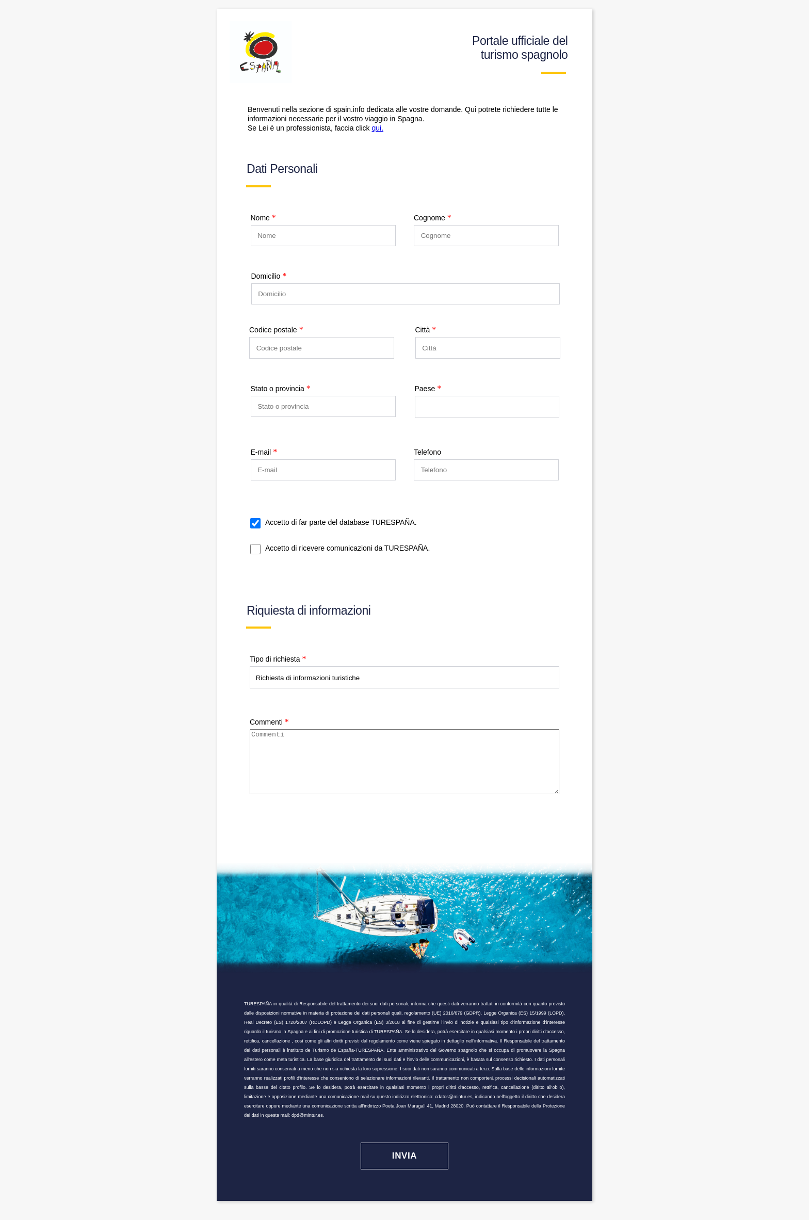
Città (422, 330)
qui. (377, 128)
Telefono (427, 452)
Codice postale (273, 330)
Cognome (429, 218)
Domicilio (266, 276)
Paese (425, 388)
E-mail (261, 452)
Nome (260, 218)
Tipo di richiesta (275, 659)
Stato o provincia (277, 388)
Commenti (266, 722)
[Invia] (404, 1168)
